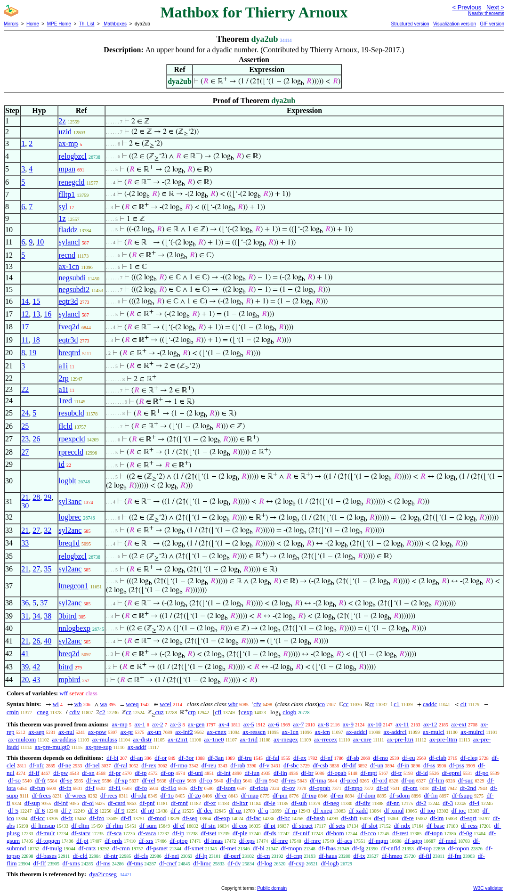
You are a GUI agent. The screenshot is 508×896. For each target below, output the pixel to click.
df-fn (65, 787)
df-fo (141, 787)
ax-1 (140, 724)
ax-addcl (356, 731)
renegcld (72, 182)
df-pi (269, 825)
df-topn (434, 833)
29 (47, 497)
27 (25, 452)
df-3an (216, 757)
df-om (410, 787)
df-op (167, 772)
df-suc (466, 780)
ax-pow (97, 731)
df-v (264, 765)
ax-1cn (69, 266)
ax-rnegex (286, 739)
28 (36, 497)
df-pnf (147, 802)
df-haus (328, 855)
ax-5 (248, 724)
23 (25, 439)
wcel (165, 704)
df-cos (240, 825)
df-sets (337, 825)
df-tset (208, 833)
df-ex (299, 757)
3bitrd (68, 616)
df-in (403, 765)
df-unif (300, 833)
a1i (63, 366)
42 (36, 667)
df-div (363, 802)
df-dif (349, 765)
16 (47, 314)
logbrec (70, 517)
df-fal (272, 757)
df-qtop (178, 840)
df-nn (393, 802)
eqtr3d (68, 301)
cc (346, 704)
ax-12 (430, 724)
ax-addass (64, 739)
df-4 (474, 802)
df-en (337, 795)
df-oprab (320, 787)
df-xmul (394, 810)
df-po (481, 772)
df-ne (64, 765)
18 (36, 340)
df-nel (92, 765)
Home (32, 23)
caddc (430, 704)
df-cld (80, 855)
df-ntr (111, 855)
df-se (66, 780)
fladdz (68, 230)
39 (25, 667)
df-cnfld (391, 848)
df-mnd (448, 840)
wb (78, 704)
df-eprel (451, 772)
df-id (421, 772)
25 (25, 426)
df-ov (288, 787)
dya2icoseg (102, 874)
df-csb (320, 765)
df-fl (126, 818)
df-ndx (402, 825)
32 (47, 530)
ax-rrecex (325, 739)
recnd (67, 255)
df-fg (358, 848)
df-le (269, 802)
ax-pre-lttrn (443, 739)
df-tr (396, 772)
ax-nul (66, 731)
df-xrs (146, 840)
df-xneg (322, 810)
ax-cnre (362, 739)
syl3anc (70, 501)
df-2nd (468, 787)
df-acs (344, 840)
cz (128, 712)
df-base (435, 825)
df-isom (226, 787)
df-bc (283, 818)
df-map (250, 795)
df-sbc (291, 765)
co (322, 704)
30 (25, 506)
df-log (264, 863)
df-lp (201, 855)
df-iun (251, 772)
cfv (257, 704)
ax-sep (36, 731)
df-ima (318, 780)
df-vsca (147, 833)
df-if (33, 772)
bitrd (66, 667)
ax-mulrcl (472, 731)
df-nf (326, 757)
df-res (289, 780)
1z (62, 218)
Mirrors (11, 23)
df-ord (379, 780)
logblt (67, 481)
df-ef (179, 825)
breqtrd (70, 353)
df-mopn (291, 848)
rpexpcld (72, 439)
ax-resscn (254, 731)
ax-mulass (104, 739)
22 (25, 389)
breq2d (69, 654)
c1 (396, 704)
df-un (376, 765)
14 (25, 301)
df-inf (61, 802)
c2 (102, 712)
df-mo (380, 757)
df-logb (330, 863)
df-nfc (36, 765)
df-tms (135, 863)
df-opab (336, 772)
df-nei (171, 855)
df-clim (80, 825)
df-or (160, 757)
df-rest (400, 833)
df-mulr (45, 833)
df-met (228, 848)
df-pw (60, 772)
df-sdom (399, 795)
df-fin (431, 795)
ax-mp (68, 143)
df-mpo (353, 787)
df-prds (113, 840)
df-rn (261, 780)
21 (25, 497)
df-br (307, 772)
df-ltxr (240, 802)
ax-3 (175, 724)
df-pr (115, 772)
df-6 (40, 810)
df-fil (425, 855)
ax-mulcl (433, 731)
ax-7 (298, 724)
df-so (14, 780)
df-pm (280, 795)
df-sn (88, 772)
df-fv (196, 787)
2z (62, 121)
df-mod (157, 818)
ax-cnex (216, 731)
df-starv (80, 833)
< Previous (466, 7)
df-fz (67, 818)
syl (63, 207)
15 (36, 301)
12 (25, 314)
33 (25, 543)
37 (44, 603)
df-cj (380, 818)
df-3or (186, 757)
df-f (90, 787)
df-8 (93, 810)
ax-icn (322, 731)
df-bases (46, 855)
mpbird (70, 680)
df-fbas (327, 848)
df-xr (210, 802)
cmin (13, 712)
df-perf (232, 855)
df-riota (259, 787)
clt (463, 704)
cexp (247, 712)
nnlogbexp (75, 628)
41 (25, 654)
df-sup (32, 802)
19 (32, 353)
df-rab (237, 765)
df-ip (178, 833)
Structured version (410, 23)
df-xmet (193, 848)
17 (25, 327)
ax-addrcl (394, 731)
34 (36, 616)
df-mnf (179, 802)
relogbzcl (73, 156)
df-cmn (121, 848)
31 (25, 616)
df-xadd (357, 810)
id (62, 464)
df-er (221, 795)
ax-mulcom (22, 739)
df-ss (429, 765)
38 (47, 616)
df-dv (234, 863)
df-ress (469, 825)
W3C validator (488, 888)
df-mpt (368, 772)
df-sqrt (468, 818)
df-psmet (157, 848)
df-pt (82, 840)
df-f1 (115, 787)
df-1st (439, 787)
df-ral (121, 765)
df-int (224, 772)
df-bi (112, 757)
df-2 (421, 802)
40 (47, 641)
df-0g (465, 833)
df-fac (253, 818)
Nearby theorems (486, 13)
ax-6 (273, 724)
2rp (64, 378)
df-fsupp (462, 795)
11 (24, 340)
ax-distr (142, 739)
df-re (408, 818)
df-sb (353, 757)
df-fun (37, 787)
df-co (205, 780)
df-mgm (378, 840)
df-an (136, 757)
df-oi (88, 802)
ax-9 (348, 724)
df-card (117, 802)
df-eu (408, 757)
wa (103, 704)
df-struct (302, 825)
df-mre (279, 840)
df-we (93, 780)
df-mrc (312, 840)
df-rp (291, 810)
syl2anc (70, 530)
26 (36, 439)
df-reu (209, 765)
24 (25, 413)
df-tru (245, 757)
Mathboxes (114, 23)
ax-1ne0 (214, 739)
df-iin (280, 772)
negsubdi (72, 278)
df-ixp (308, 795)
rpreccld (71, 452)
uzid (65, 132)
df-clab (437, 757)
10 (40, 242)
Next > (495, 7)
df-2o (194, 795)
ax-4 (223, 724)
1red (65, 401)
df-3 (448, 802)
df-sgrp (413, 840)
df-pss (456, 765)
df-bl (259, 848)
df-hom (335, 833)
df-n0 (147, 810)
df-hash (315, 818)
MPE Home (59, 23)
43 (36, 680)
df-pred (349, 780)
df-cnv (177, 780)
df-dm (234, 780)
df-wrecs (75, 795)
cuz (159, 712)
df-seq (190, 818)
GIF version (492, 23)
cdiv (74, 712)
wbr (232, 704)
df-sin (209, 825)
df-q (263, 810)
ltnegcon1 (74, 586)
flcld (66, 426)
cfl (218, 712)
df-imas (213, 840)
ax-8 (323, 724)
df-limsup (43, 825)
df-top (424, 848)
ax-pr (127, 731)
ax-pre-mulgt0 (52, 746)
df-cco (368, 833)
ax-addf (137, 746)
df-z (175, 810)
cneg (42, 712)
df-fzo (97, 818)
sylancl (69, 242)
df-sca (114, 833)
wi (56, 704)
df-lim (436, 780)
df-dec (204, 810)
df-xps (247, 840)
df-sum (148, 825)
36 (25, 603)
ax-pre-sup (99, 746)
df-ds (270, 833)
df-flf (39, 863)
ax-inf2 (184, 731)
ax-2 (157, 724)
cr (372, 704)
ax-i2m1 (178, 739)
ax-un (154, 731)
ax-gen (196, 724)
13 (36, 314)
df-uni (195, 772)
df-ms (103, 863)
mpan (67, 169)
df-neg (331, 802)
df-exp (222, 818)
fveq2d (69, 327)
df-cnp (294, 855)
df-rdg (138, 795)
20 (25, 680)
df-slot (370, 825)
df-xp (121, 780)
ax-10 (375, 724)
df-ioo (427, 810)
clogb (289, 712)
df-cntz (87, 848)
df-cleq (469, 757)
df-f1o (169, 787)
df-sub (299, 802)
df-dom (366, 795)
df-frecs (41, 795)
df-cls (141, 855)
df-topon (458, 848)
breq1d (69, 543)
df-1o (167, 795)
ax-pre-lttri (400, 739)
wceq (132, 704)
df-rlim (114, 825)
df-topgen (48, 840)
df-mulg (52, 848)
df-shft (349, 818)
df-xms (71, 863)
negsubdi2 (74, 289)
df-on (408, 780)
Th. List (87, 23)
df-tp (140, 772)
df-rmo (178, 765)
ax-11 (402, 724)
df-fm (454, 855)
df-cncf (168, 863)
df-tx (359, 855)
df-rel (148, 780)
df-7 (66, 810)
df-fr (40, 780)
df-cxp (297, 863)
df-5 (13, 810)
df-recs (108, 795)
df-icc (38, 818)
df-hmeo (391, 855)
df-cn (263, 855)
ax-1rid (249, 739)
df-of (382, 787)
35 (47, 569)
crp (192, 712)
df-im (437, 818)
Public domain (272, 888)
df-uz (235, 810)
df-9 (119, 810)
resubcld (71, 413)
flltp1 (67, 194)
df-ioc (459, 810)
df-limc (202, 863)
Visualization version (454, 23)
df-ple (240, 833)
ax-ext (458, 724)
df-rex (148, 765)
